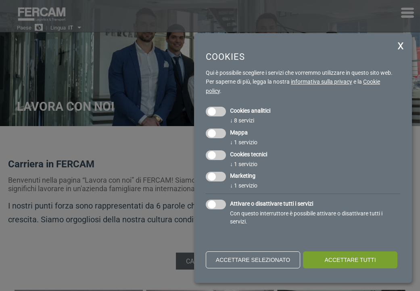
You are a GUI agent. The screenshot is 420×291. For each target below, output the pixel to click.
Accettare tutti (350, 260)
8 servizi (242, 120)
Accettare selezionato (253, 260)
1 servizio (243, 142)
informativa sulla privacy (321, 81)
